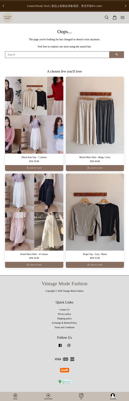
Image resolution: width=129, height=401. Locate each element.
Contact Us (64, 309)
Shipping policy (64, 318)
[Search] (57, 54)
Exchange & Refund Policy (64, 323)
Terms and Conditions (64, 327)
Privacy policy (64, 314)
